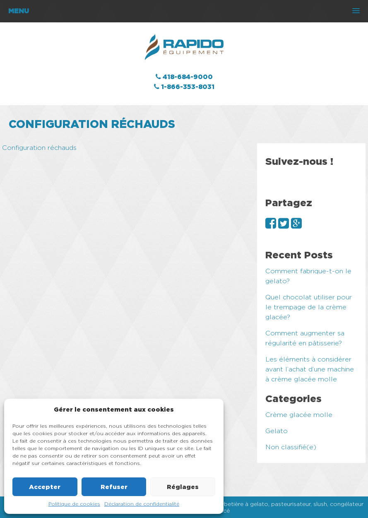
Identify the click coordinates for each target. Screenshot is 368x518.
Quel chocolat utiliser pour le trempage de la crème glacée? (308, 307)
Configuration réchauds (39, 147)
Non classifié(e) (290, 447)
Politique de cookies (74, 503)
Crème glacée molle (298, 414)
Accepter (44, 486)
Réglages (183, 486)
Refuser (114, 486)
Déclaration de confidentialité (141, 503)
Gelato (276, 430)
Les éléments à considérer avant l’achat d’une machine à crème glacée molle (309, 369)
